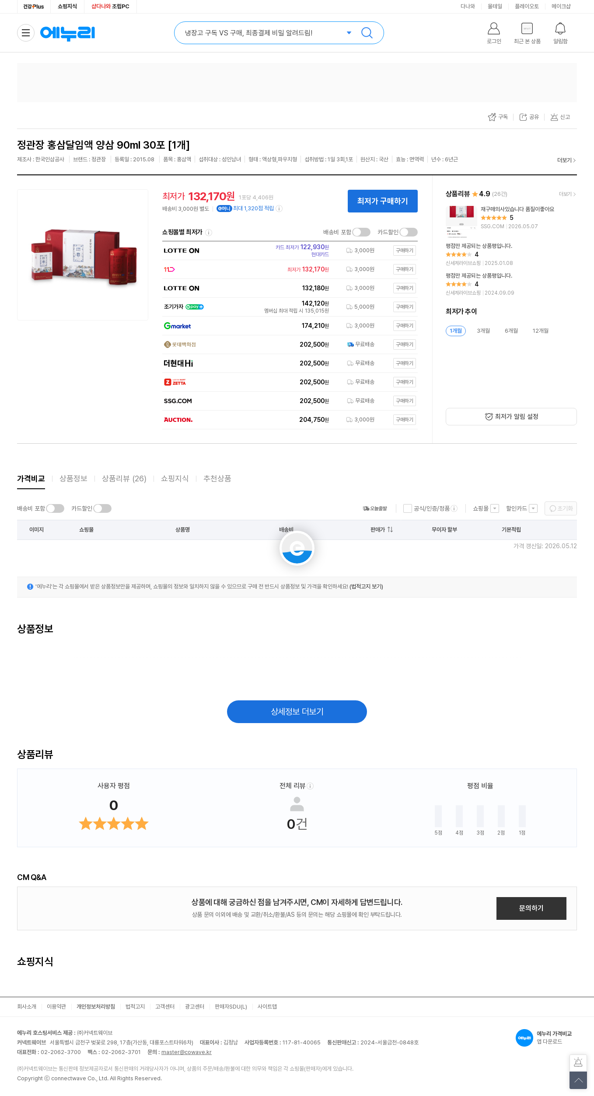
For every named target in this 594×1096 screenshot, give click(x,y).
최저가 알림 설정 (516, 417)
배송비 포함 (337, 232)
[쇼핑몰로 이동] (288, 250)
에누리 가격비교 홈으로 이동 (67, 33)
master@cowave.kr (186, 1052)
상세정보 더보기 (297, 711)
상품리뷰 (124, 478)
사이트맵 (267, 1006)
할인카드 (516, 508)
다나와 (468, 6)
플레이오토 (527, 6)
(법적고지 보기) (366, 586)
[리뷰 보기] (511, 221)
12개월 (541, 330)
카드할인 (387, 232)
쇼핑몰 (481, 508)
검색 (367, 33)
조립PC (110, 6)
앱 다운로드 (546, 1038)
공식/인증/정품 (432, 508)
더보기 (564, 160)
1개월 (456, 330)
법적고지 (135, 1006)
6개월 (511, 330)
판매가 (377, 529)
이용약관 (56, 1006)
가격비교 (31, 478)
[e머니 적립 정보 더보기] (279, 208)
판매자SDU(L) (231, 1006)
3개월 (483, 330)
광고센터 (194, 1006)
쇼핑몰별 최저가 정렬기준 (208, 232)
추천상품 (217, 478)
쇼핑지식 (67, 6)
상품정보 (73, 478)
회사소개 (26, 1006)
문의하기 (531, 908)
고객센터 (165, 1006)
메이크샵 (561, 6)
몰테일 (495, 6)
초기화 (565, 508)
